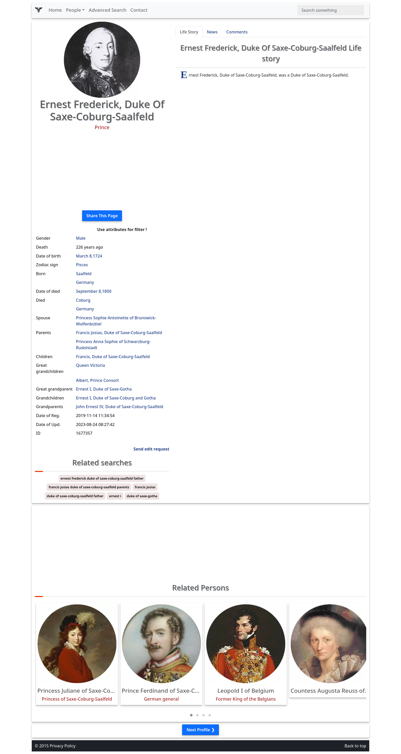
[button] (191, 715)
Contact (139, 10)
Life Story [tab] (189, 32)
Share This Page (102, 215)
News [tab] (212, 32)
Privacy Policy (62, 746)
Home (55, 10)
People (73, 10)
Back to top (355, 746)
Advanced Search (107, 10)
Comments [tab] (237, 32)
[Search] (330, 10)
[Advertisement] (102, 170)
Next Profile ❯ (200, 730)
